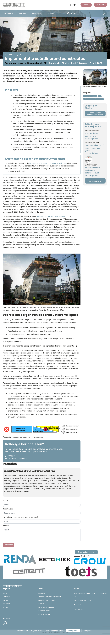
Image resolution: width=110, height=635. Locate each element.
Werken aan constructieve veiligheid (51, 216)
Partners (22, 13)
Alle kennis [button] (8, 13)
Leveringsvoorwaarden (46, 607)
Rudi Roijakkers (95, 181)
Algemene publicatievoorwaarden (49, 597)
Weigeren (87, 630)
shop (86, 5)
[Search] (86, 14)
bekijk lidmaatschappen (16, 458)
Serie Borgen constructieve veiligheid (94, 99)
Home (7, 55)
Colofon (41, 604)
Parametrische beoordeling (91, 134)
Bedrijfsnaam (8, 509)
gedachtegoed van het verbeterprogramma (35, 242)
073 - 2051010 (78, 609)
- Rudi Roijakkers (91, 139)
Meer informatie (56, 630)
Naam (5, 500)
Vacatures (36, 13)
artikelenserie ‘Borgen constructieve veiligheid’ (48, 163)
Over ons (5, 607)
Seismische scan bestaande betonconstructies (93, 170)
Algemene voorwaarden (46, 600)
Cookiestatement (44, 611)
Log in (73, 5)
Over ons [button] (50, 13)
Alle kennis (13, 55)
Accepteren (73, 630)
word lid (100, 5)
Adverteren (42, 593)
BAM (100, 96)
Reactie (6, 526)
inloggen (10, 456)
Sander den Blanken (95, 114)
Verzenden (8, 545)
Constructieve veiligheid (90, 96)
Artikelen (21, 55)
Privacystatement (44, 614)
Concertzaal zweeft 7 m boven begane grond (94, 148)
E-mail (20, 517)
